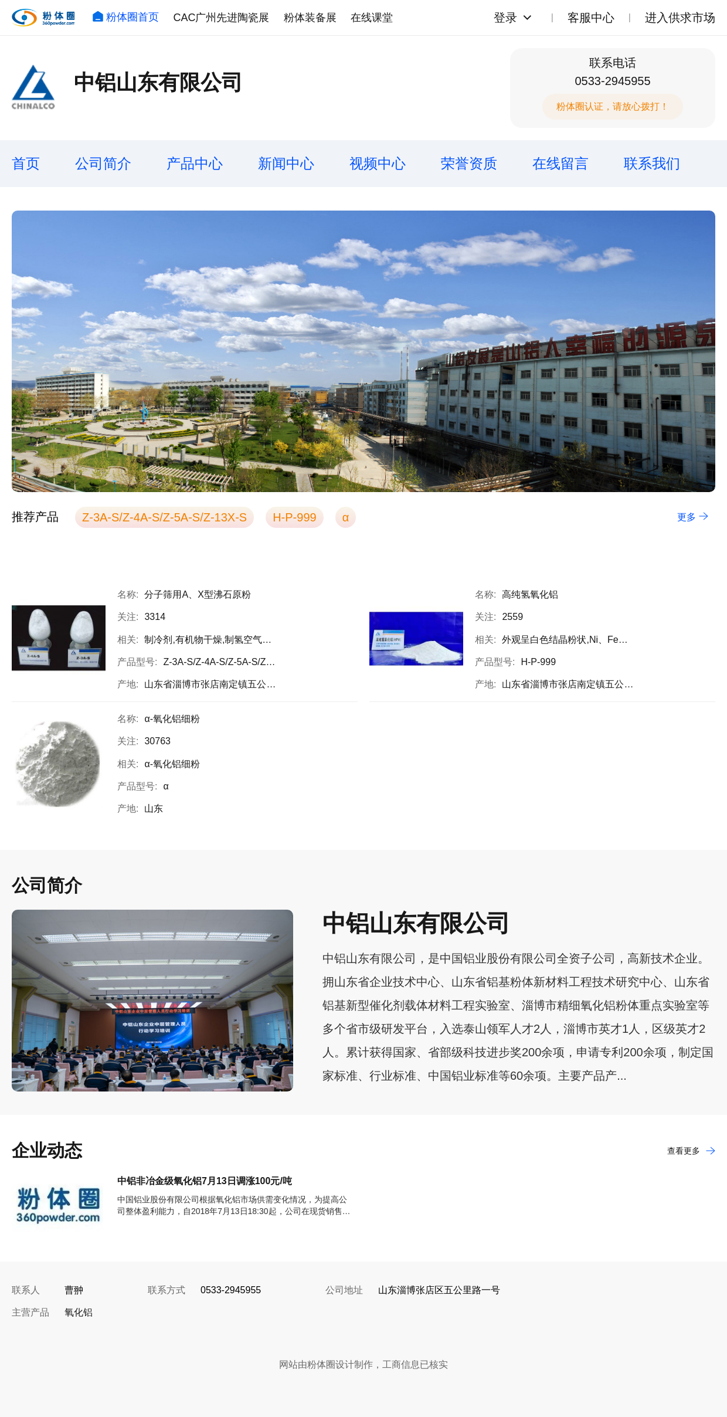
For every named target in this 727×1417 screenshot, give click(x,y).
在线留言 (560, 163)
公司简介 (103, 163)
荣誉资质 (469, 163)
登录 (505, 17)
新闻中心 (286, 163)
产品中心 (195, 163)
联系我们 (652, 163)
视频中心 (377, 163)
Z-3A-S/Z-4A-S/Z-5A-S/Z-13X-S (164, 517)
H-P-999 (294, 517)
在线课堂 (372, 17)
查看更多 (691, 1150)
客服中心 (591, 17)
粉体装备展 (310, 17)
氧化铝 (78, 1312)
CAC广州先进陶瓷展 (221, 17)
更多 (692, 517)
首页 (26, 163)
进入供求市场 (680, 17)
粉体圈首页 (125, 17)
